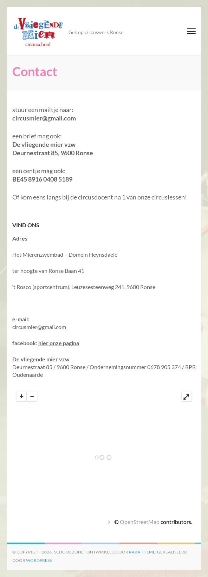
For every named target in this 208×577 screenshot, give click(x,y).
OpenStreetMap (140, 521)
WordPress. (39, 560)
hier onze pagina (58, 343)
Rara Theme (142, 552)
